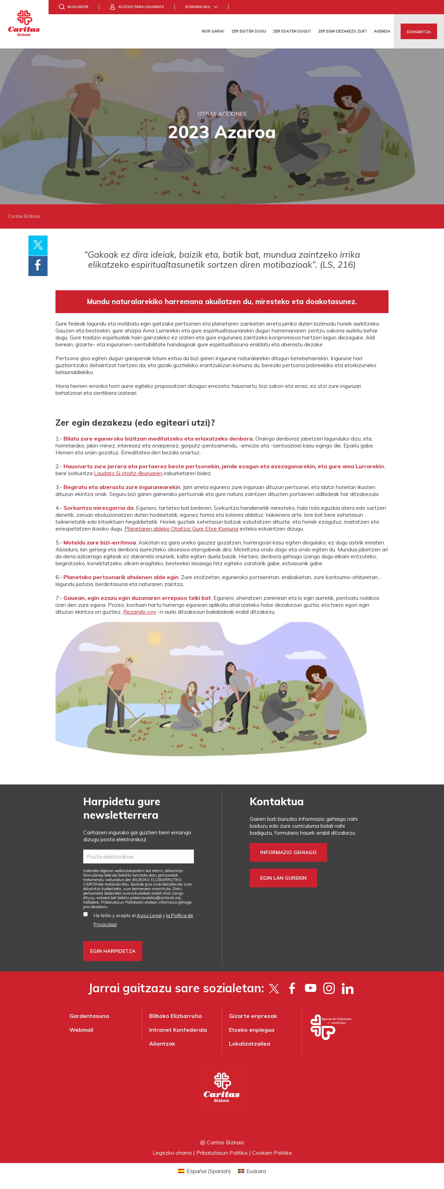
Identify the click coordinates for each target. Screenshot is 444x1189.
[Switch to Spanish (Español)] (204, 1171)
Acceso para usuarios (141, 7)
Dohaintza (419, 31)
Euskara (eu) (197, 7)
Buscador (78, 7)
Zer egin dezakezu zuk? (342, 31)
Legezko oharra (172, 1152)
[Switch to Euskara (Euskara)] (252, 1171)
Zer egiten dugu (248, 31)
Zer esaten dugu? (292, 31)
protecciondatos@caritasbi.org (155, 897)
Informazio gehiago (288, 852)
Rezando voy (139, 611)
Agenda (382, 31)
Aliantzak (162, 1043)
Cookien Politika (272, 1152)
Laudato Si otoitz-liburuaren (128, 473)
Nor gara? (213, 31)
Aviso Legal (149, 915)
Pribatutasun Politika (221, 1152)
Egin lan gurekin (283, 878)
